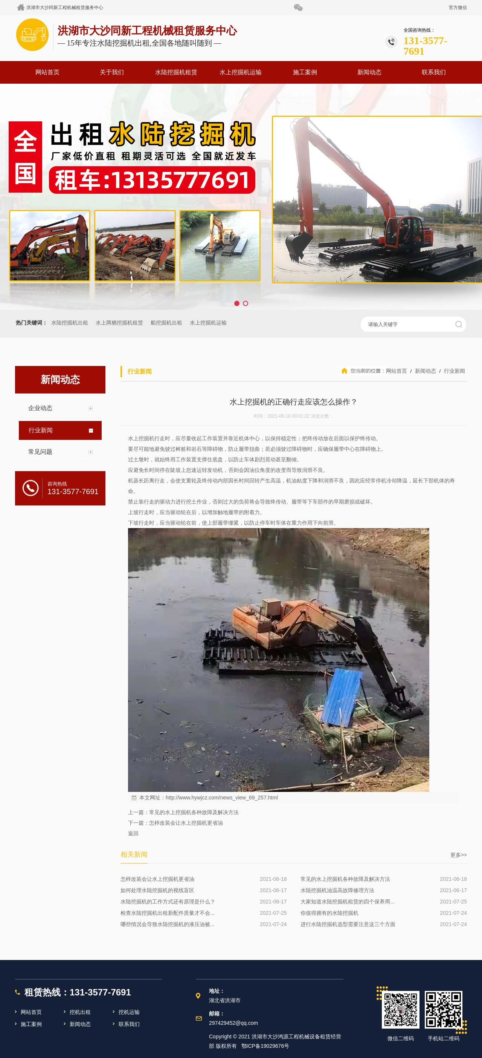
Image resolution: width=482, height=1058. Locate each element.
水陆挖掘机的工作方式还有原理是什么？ (167, 902)
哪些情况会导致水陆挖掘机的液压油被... (167, 924)
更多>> (458, 855)
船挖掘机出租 (166, 323)
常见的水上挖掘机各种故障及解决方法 (194, 812)
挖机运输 (129, 1012)
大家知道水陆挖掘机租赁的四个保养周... (347, 902)
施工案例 (305, 72)
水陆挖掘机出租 (69, 323)
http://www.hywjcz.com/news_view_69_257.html (222, 798)
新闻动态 (369, 72)
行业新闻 (453, 371)
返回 (133, 833)
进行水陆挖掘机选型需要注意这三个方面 (347, 924)
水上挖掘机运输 (241, 72)
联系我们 (434, 72)
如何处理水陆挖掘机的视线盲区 (157, 890)
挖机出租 (80, 1012)
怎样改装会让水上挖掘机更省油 (186, 823)
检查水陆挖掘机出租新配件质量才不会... (167, 913)
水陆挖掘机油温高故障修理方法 (337, 890)
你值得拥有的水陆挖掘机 (329, 913)
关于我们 (112, 72)
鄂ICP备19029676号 (265, 1046)
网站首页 (47, 72)
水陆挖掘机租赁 (176, 72)
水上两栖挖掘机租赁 (119, 323)
